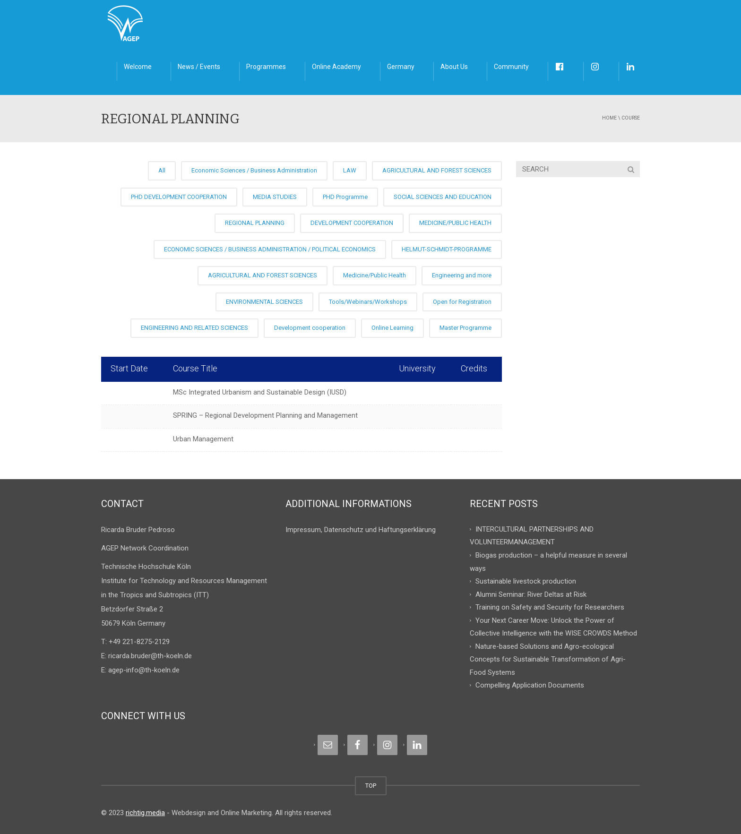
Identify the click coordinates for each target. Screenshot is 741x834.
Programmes (266, 66)
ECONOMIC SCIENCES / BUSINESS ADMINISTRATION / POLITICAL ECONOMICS (270, 249)
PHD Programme (345, 196)
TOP (370, 785)
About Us (454, 66)
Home (609, 118)
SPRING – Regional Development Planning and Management (265, 415)
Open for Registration (462, 301)
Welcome (138, 66)
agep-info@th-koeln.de (144, 670)
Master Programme (465, 327)
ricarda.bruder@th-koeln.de (150, 656)
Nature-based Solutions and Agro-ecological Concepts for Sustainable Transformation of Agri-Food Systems (548, 659)
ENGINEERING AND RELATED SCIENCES (194, 327)
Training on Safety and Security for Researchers (549, 607)
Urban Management (203, 439)
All (161, 170)
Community (511, 66)
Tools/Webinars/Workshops (368, 301)
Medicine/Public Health (374, 275)
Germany (400, 66)
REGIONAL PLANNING (254, 222)
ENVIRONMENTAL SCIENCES (264, 301)
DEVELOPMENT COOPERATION (351, 222)
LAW (349, 170)
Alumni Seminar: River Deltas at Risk (530, 594)
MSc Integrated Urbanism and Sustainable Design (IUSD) (259, 392)
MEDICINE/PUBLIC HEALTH (455, 222)
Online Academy (336, 66)
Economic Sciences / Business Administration (254, 170)
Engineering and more (461, 275)
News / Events (199, 66)
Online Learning (392, 327)
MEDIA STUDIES (275, 196)
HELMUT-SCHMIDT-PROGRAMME (446, 249)
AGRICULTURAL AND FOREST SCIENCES (436, 170)
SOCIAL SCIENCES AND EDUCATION (442, 196)
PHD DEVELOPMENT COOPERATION (179, 196)
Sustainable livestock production (525, 581)
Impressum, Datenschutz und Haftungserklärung (360, 529)
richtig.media (145, 812)
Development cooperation (309, 327)
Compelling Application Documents (529, 685)
